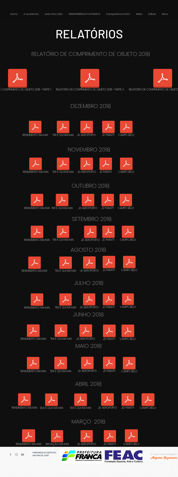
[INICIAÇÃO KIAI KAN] (57, 438)
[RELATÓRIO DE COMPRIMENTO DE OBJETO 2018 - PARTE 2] (89, 80)
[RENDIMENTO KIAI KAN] (35, 129)
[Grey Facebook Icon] (10, 454)
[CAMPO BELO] (126, 129)
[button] (54, 14)
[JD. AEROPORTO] (87, 365)
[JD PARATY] (108, 129)
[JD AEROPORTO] (86, 129)
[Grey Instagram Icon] (16, 454)
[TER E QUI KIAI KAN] (63, 129)
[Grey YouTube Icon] (22, 454)
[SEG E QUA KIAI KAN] (51, 402)
